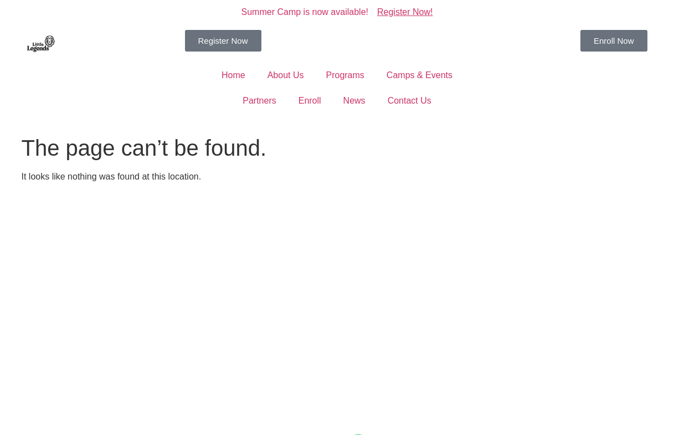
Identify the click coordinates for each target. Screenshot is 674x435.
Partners (259, 100)
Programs (345, 75)
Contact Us (409, 100)
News (354, 100)
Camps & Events (419, 75)
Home (233, 75)
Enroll (310, 100)
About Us (285, 75)
